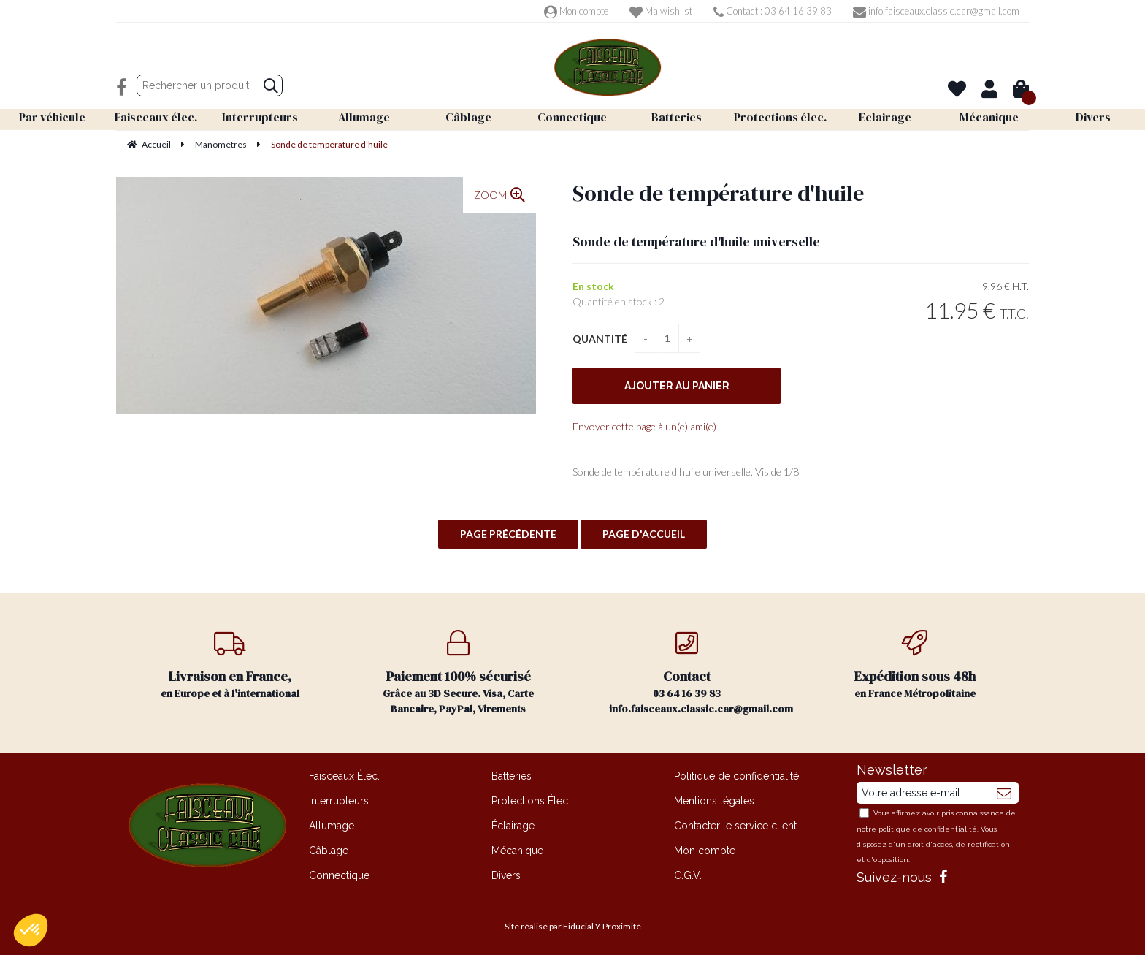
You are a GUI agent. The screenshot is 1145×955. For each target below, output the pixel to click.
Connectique (339, 875)
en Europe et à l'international (230, 665)
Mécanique (517, 850)
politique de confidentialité (927, 829)
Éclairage (513, 826)
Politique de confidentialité (736, 776)
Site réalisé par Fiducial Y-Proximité (573, 926)
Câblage (328, 850)
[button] (30, 930)
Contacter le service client (735, 826)
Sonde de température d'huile (718, 193)
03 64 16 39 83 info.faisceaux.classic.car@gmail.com (701, 673)
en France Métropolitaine (915, 665)
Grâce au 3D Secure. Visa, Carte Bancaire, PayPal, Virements (459, 673)
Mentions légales (714, 801)
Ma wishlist (660, 11)
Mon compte (576, 11)
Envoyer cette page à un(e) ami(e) (644, 426)
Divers (506, 875)
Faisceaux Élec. (344, 776)
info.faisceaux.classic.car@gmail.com (936, 11)
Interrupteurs (339, 801)
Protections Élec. (530, 801)
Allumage (331, 826)
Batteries (511, 776)
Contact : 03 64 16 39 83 (772, 11)
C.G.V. (688, 875)
